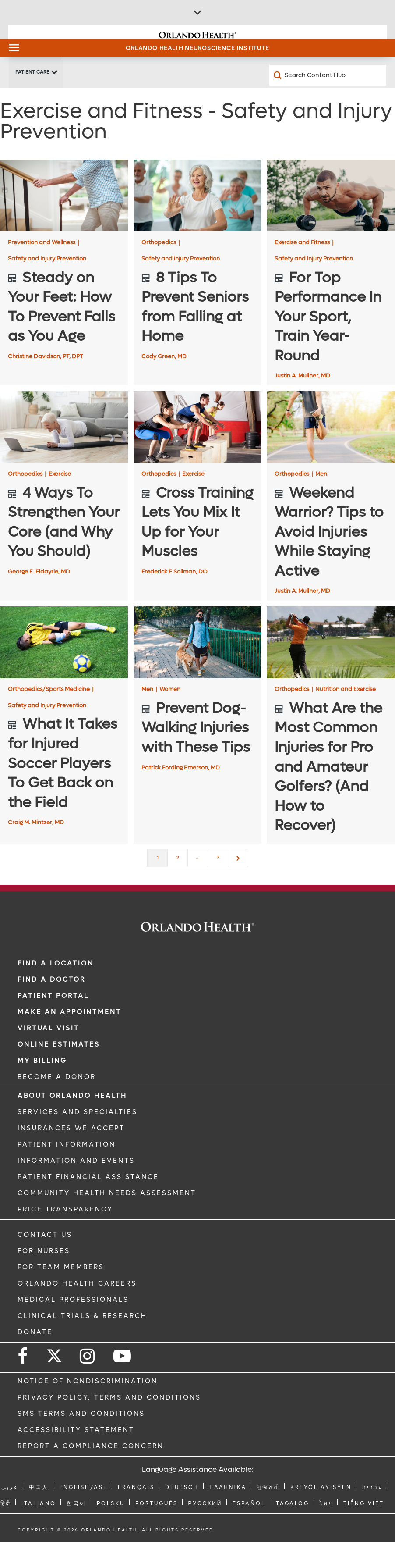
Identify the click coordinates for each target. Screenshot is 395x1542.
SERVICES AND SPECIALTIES (78, 1112)
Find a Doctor (51, 979)
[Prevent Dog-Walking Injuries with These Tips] (197, 642)
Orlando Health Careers (77, 1283)
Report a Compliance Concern (91, 1446)
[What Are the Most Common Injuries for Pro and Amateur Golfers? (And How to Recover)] (331, 642)
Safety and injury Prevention (180, 258)
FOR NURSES (44, 1250)
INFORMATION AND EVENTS (76, 1160)
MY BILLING (42, 1060)
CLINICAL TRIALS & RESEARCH (82, 1315)
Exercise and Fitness (304, 242)
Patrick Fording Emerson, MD (180, 767)
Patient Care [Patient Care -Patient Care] (32, 72)
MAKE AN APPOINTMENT (69, 1012)
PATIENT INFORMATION (67, 1144)
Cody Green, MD (164, 356)
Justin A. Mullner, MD (302, 375)
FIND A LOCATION (56, 963)
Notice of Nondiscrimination (88, 1381)
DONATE (35, 1332)
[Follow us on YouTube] (122, 1356)
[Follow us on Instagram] (88, 1356)
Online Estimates (59, 1044)
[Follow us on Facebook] (23, 1356)
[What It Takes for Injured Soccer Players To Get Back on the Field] (64, 642)
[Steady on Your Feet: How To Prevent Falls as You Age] (64, 195)
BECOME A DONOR (57, 1076)
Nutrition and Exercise (345, 689)
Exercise (60, 473)
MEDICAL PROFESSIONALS (73, 1299)
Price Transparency (65, 1209)
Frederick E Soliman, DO (174, 571)
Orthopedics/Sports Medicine (51, 689)
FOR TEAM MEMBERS (61, 1267)
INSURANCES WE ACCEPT (71, 1128)
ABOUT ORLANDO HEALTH (72, 1095)
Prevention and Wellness (43, 242)
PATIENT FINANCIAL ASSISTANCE (88, 1176)
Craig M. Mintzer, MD (36, 822)
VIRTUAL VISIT (48, 1028)
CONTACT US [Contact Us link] (45, 1234)
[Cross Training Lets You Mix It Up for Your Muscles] (197, 427)
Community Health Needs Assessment (107, 1193)
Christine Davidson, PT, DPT (45, 356)
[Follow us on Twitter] (54, 1353)
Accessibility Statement (76, 1429)
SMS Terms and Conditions (81, 1413)
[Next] (238, 858)
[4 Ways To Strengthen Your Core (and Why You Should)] (64, 427)
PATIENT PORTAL (53, 995)
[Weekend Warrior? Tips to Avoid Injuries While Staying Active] (331, 427)
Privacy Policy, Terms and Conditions (109, 1397)
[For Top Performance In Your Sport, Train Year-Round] (331, 195)
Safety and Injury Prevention (47, 258)
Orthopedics (160, 242)
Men (321, 473)
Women (169, 689)
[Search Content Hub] (327, 75)
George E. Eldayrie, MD (39, 571)
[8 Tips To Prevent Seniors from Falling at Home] (197, 195)
